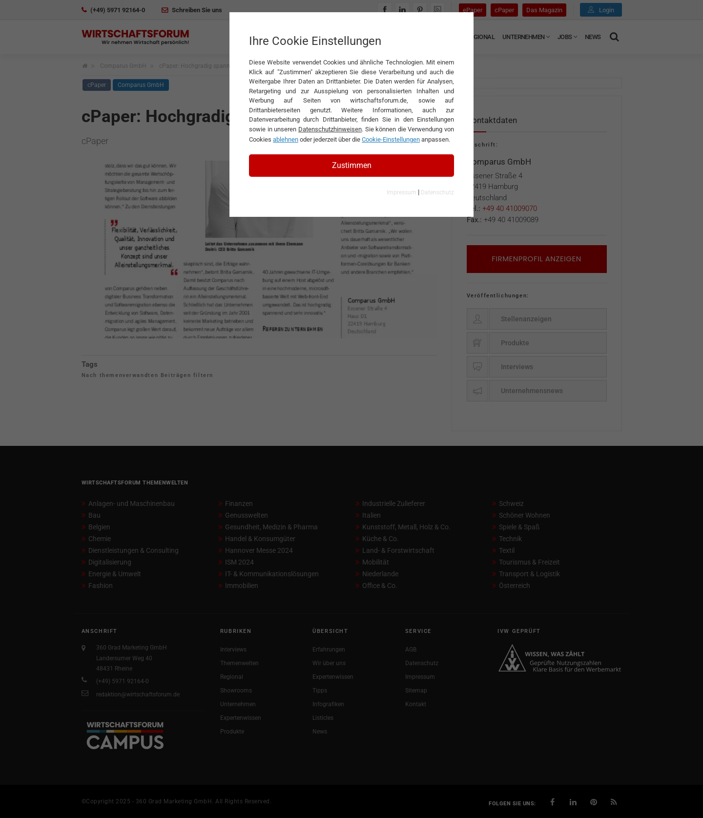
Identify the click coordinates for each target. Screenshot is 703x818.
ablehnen (285, 139)
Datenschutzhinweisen (330, 129)
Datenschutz (437, 192)
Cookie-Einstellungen (391, 139)
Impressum (401, 192)
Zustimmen (352, 165)
